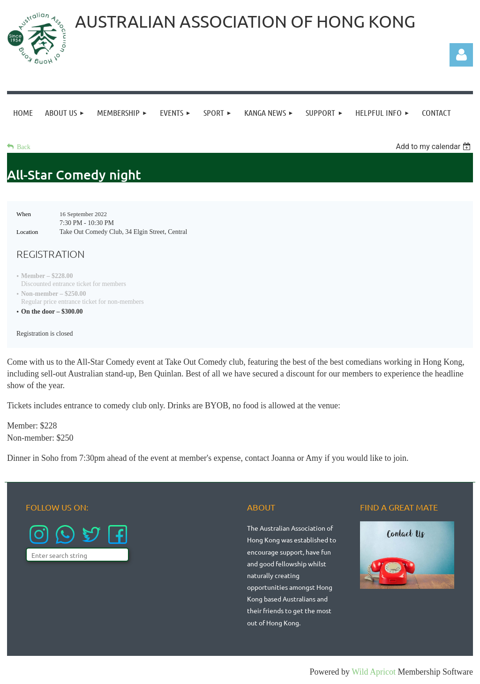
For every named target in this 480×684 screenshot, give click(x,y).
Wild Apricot (374, 671)
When (23, 214)
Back (23, 146)
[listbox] (434, 146)
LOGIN (451, 22)
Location (27, 231)
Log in (461, 55)
